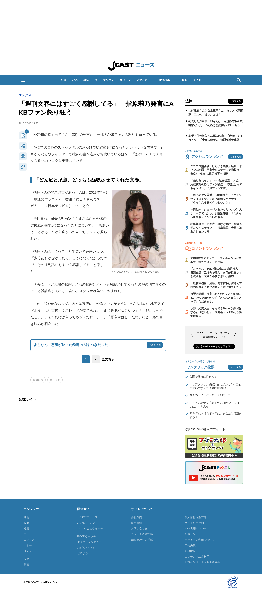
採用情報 (136, 522)
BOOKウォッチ (86, 536)
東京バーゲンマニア (89, 542)
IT (96, 80)
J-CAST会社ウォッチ (90, 528)
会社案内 (136, 517)
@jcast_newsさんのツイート (205, 429)
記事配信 (190, 550)
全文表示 (108, 359)
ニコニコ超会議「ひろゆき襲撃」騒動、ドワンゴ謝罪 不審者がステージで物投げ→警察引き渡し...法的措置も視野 (216, 170)
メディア (141, 80)
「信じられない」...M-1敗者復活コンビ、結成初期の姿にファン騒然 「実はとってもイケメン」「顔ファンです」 (216, 184)
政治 (75, 80)
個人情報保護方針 (195, 517)
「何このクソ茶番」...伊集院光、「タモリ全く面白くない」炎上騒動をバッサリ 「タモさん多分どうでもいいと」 (215, 198)
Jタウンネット (86, 547)
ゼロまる (82, 553)
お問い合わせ (139, 528)
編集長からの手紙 (142, 539)
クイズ (197, 80)
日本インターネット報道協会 (202, 562)
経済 (86, 80)
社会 (63, 80)
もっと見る (235, 157)
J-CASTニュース (87, 517)
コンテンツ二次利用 (197, 556)
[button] (23, 80)
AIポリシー (191, 534)
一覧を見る (235, 101)
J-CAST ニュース (131, 66)
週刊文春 (55, 379)
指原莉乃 (38, 379)
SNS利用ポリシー (196, 528)
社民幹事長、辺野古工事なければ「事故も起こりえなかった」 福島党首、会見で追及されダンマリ (216, 227)
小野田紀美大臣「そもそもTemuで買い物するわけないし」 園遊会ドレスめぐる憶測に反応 (216, 312)
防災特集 (164, 80)
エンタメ (108, 80)
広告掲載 (190, 545)
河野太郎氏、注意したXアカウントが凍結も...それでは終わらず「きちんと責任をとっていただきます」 (215, 297)
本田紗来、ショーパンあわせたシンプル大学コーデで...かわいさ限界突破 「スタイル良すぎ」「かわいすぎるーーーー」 (216, 213)
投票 (26, 558)
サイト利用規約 (194, 522)
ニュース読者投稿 (142, 534)
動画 (184, 80)
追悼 (188, 101)
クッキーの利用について (200, 539)
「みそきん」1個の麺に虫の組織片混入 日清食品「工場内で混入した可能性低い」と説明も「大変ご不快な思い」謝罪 (216, 272)
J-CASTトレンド (87, 522)
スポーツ (125, 80)
